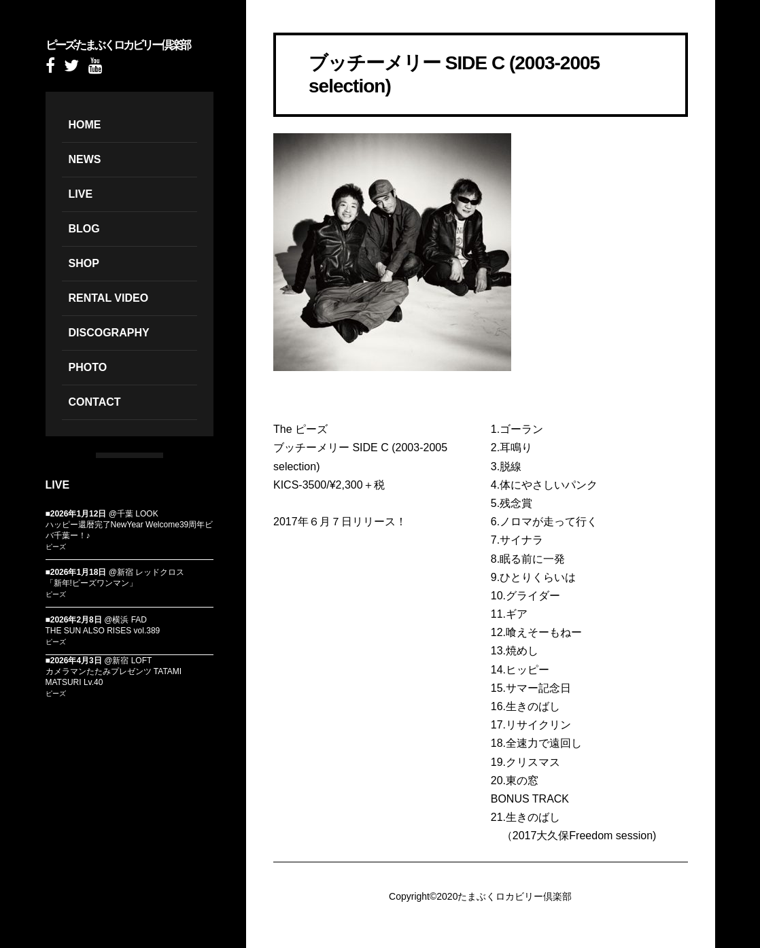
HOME (85, 124)
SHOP (84, 263)
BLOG (84, 228)
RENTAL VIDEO (109, 298)
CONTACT (95, 402)
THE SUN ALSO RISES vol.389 (103, 630)
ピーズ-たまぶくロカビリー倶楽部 (118, 45)
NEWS (85, 159)
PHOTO (88, 367)
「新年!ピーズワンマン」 (91, 583)
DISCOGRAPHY (109, 332)
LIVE (81, 194)
